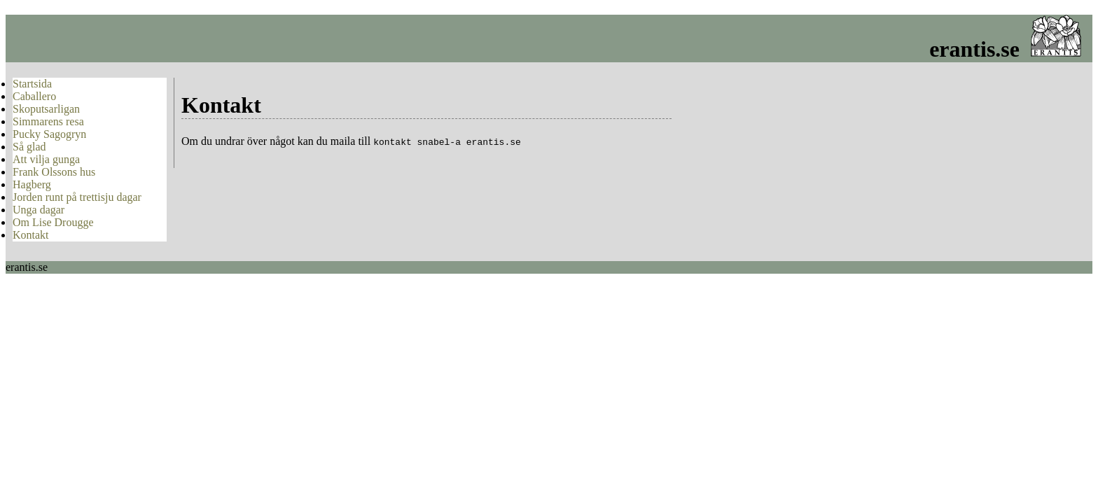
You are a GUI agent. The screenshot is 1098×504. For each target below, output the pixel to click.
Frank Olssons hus (54, 172)
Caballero (34, 96)
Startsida (32, 84)
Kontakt (31, 235)
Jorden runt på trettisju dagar (77, 197)
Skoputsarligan (46, 109)
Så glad (29, 147)
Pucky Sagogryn (49, 134)
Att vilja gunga (46, 159)
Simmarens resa (48, 121)
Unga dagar (38, 210)
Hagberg (32, 184)
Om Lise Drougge (53, 222)
